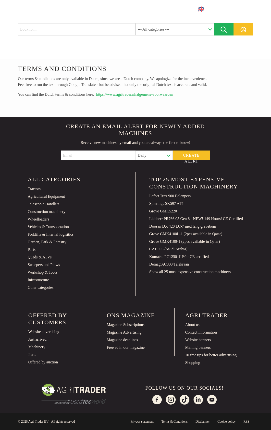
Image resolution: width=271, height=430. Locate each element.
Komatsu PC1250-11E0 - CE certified (179, 257)
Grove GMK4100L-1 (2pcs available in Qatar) (185, 234)
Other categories (40, 287)
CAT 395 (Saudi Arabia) (168, 249)
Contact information (201, 332)
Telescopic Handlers (44, 204)
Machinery (36, 347)
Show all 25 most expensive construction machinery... (191, 272)
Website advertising (43, 332)
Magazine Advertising (124, 332)
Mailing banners (198, 347)
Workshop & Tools (42, 272)
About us (192, 325)
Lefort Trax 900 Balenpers (170, 196)
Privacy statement (142, 421)
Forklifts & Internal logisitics (51, 234)
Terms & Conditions (174, 421)
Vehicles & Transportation (48, 227)
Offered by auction (43, 362)
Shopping (192, 362)
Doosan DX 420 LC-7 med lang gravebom (182, 226)
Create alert (191, 156)
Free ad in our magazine (126, 347)
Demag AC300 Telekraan (169, 264)
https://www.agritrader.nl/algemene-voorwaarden (134, 94)
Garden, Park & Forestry (47, 242)
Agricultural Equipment (46, 196)
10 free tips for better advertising (211, 355)
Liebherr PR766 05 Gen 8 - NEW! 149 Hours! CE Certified (196, 219)
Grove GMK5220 (163, 211)
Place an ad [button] (233, 9)
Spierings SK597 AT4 (166, 203)
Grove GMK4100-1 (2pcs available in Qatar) (184, 241)
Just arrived (37, 339)
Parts (32, 249)
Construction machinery (46, 211)
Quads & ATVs (40, 257)
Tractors (34, 189)
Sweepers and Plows (44, 265)
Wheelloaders (38, 219)
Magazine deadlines (122, 340)
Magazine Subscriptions (126, 325)
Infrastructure (38, 280)
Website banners (198, 340)
